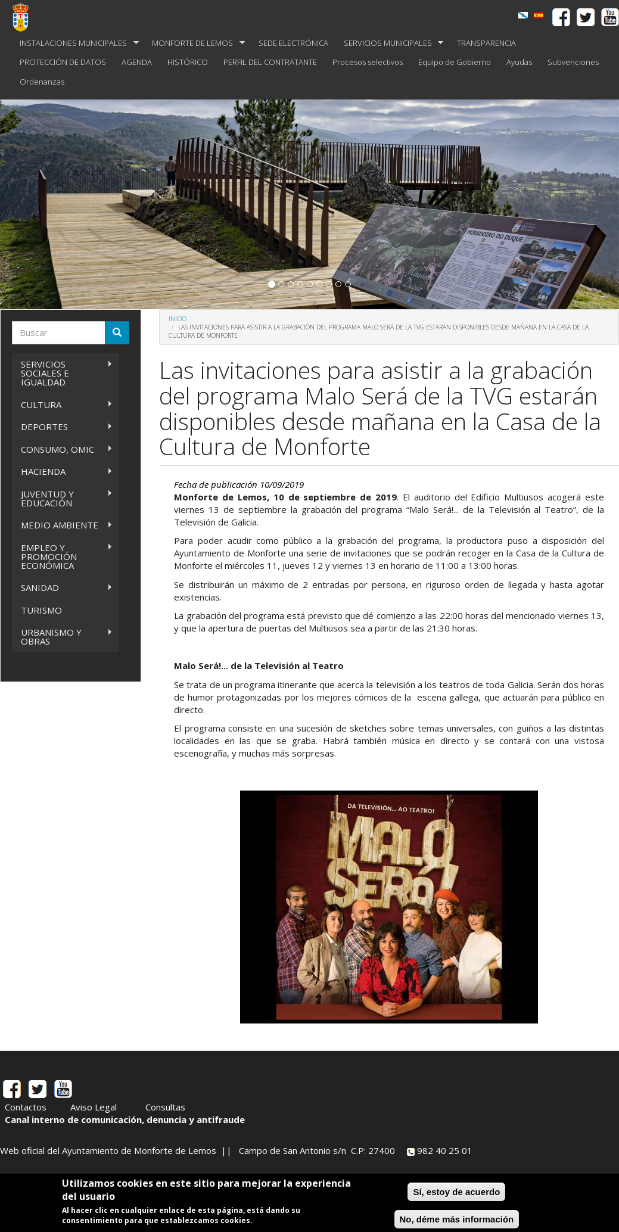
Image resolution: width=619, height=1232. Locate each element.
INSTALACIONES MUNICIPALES (75, 43)
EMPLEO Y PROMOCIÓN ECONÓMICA (62, 556)
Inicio (177, 319)
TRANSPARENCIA (486, 43)
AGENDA (137, 62)
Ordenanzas (42, 81)
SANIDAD (62, 587)
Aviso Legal (93, 1107)
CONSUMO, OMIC (62, 449)
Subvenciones (573, 62)
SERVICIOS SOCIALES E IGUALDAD (62, 373)
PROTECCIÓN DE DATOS (63, 62)
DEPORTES (62, 427)
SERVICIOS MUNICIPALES (390, 43)
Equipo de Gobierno (454, 62)
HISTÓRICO (187, 62)
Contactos (25, 1107)
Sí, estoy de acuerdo (456, 1192)
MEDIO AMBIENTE (62, 525)
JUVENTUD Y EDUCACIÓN (62, 498)
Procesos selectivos (367, 62)
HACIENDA (62, 471)
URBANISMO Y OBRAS (62, 636)
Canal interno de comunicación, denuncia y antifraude (125, 1119)
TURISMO (41, 610)
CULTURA (62, 405)
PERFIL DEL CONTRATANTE (270, 62)
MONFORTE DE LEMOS (194, 43)
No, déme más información (457, 1219)
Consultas (165, 1107)
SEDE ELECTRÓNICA (293, 43)
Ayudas (519, 62)
